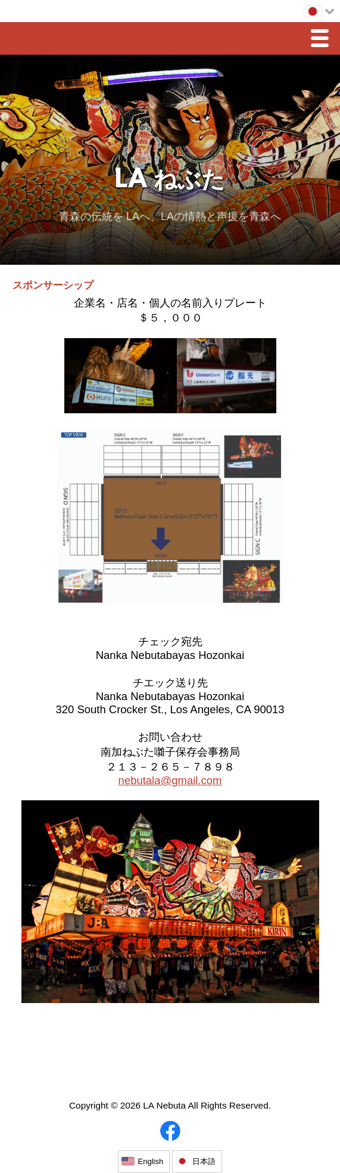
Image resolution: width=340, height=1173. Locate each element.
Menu (323, 39)
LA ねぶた (170, 181)
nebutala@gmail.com (170, 780)
